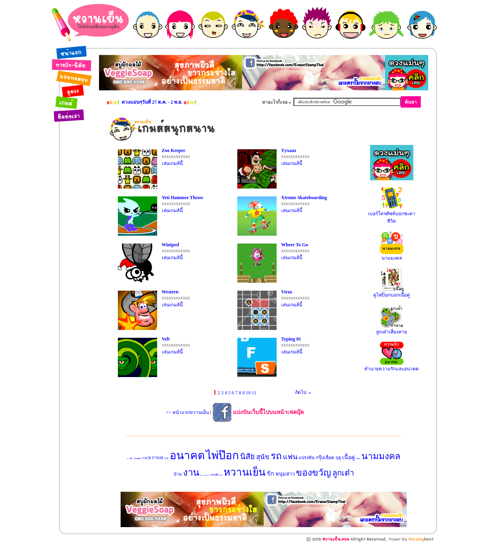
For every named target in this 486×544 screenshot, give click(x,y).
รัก (270, 473)
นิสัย (247, 456)
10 (248, 393)
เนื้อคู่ (348, 457)
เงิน (221, 475)
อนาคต (187, 455)
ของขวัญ (313, 473)
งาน (191, 472)
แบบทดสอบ (206, 475)
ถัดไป (298, 392)
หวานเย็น (245, 472)
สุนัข (263, 457)
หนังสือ (215, 474)
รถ (276, 456)
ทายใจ (128, 458)
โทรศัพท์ (137, 459)
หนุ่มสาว (285, 474)
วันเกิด (358, 459)
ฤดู (338, 457)
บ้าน (178, 474)
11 (254, 393)
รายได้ (146, 458)
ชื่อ (131, 459)
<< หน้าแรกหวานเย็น (187, 412)
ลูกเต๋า (343, 473)
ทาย (166, 458)
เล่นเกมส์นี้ (172, 163)
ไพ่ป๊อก (222, 455)
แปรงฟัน (307, 457)
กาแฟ (157, 457)
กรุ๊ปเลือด (325, 457)
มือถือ (201, 475)
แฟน (290, 457)
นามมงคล (380, 456)
